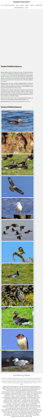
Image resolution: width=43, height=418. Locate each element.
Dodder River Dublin (15, 397)
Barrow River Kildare (32, 390)
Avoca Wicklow (18, 389)
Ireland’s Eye (30, 413)
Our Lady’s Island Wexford (8, 405)
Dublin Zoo (36, 413)
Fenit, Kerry (22, 415)
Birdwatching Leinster (25, 386)
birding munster (36, 415)
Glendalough (6, 401)
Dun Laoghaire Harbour (31, 397)
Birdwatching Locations (10, 5)
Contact (26, 7)
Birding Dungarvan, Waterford (10, 398)
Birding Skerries (14, 409)
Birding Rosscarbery (13, 406)
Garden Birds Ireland (19, 7)
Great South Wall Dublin (15, 401)
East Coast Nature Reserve (33, 398)
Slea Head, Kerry (28, 415)
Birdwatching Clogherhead (32, 394)
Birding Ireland (38, 5)
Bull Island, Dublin (26, 393)
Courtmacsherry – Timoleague (32, 396)
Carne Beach (27, 101)
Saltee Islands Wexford (11, 408)
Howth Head (30, 401)
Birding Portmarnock (25, 405)
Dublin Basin (23, 397)
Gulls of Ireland (14, 413)
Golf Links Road (22, 406)
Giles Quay (27, 416)
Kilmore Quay (37, 401)
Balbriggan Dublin (25, 389)
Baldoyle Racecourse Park (11, 390)
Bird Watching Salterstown (22, 408)
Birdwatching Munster (35, 386)
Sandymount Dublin (33, 408)
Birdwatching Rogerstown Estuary (33, 406)
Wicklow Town (16, 411)
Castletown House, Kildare (20, 394)
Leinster (22, 5)
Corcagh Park (7, 413)
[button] (17, 121)
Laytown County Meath (23, 402)
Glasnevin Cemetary (26, 400)
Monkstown (9, 412)
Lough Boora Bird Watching (34, 402)
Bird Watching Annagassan (8, 389)
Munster (27, 5)
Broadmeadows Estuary (16, 393)
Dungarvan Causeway (22, 398)
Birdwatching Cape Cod (25, 411)
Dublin (17, 5)
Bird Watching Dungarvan (26, 412)
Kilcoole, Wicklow (7, 402)
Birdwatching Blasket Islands (8, 391)
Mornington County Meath (31, 404)
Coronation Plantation (20, 396)
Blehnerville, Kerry (15, 416)
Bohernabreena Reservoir (20, 391)
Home (2, 5)
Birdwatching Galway (8, 400)
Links (40, 411)
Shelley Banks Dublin (6, 409)
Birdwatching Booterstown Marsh (34, 391)
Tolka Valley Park (36, 412)
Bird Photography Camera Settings (34, 387)
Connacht (32, 5)
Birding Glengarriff (35, 400)
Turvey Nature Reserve (36, 409)
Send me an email (35, 379)
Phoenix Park (17, 405)
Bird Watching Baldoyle (35, 389)
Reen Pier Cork (5, 406)
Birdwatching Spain (35, 411)
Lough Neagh (8, 404)
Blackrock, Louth (15, 415)
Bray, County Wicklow (6, 393)
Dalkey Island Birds (6, 397)
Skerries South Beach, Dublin (25, 409)
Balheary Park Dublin (22, 390)
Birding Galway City (17, 400)
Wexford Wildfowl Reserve (7, 411)
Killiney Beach (14, 402)
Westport (24, 387)
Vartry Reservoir (7, 415)
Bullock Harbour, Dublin (36, 393)
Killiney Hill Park (16, 412)
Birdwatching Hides (17, 387)
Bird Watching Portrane (35, 405)
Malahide (23, 404)
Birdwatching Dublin (14, 386)
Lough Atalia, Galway (16, 404)
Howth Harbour (24, 401)
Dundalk (39, 397)
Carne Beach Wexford (9, 394)
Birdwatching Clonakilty (9, 396)
